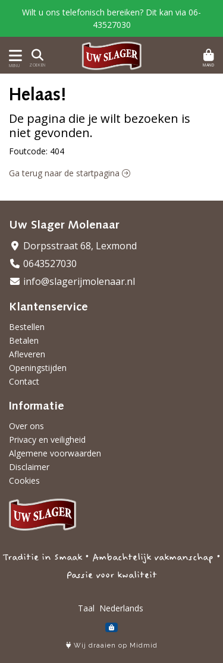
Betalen (24, 340)
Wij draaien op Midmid (112, 645)
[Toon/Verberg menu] (13, 55)
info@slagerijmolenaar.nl (72, 281)
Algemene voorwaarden (55, 453)
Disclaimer (29, 466)
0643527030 (43, 263)
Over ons (26, 426)
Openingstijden (38, 367)
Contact (24, 381)
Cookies (24, 480)
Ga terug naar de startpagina (69, 173)
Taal (86, 608)
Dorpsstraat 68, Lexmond (73, 245)
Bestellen (27, 326)
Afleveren (27, 354)
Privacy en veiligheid (47, 439)
